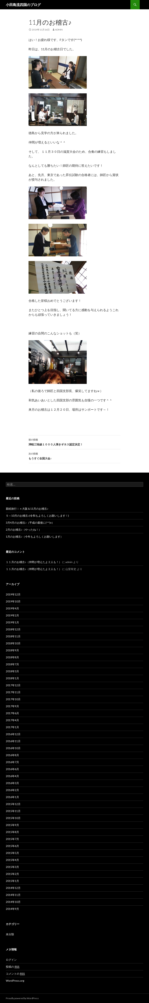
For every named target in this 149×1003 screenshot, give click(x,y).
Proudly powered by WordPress (22, 998)
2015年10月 (13, 818)
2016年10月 (13, 748)
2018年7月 (12, 664)
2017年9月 (12, 706)
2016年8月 (12, 755)
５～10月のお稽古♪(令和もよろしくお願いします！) (37, 515)
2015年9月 (12, 825)
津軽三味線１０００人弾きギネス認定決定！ (74, 441)
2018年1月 (12, 678)
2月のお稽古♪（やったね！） (23, 529)
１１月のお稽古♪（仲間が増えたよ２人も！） (34, 562)
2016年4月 (12, 776)
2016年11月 (13, 741)
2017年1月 (12, 727)
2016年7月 (12, 762)
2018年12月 (13, 629)
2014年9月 (12, 908)
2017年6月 (12, 713)
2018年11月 (13, 636)
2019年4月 (12, 608)
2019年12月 (13, 594)
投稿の (12, 966)
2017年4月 (12, 720)
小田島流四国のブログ (23, 5)
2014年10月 (13, 901)
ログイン (11, 959)
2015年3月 (12, 867)
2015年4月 (12, 860)
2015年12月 (13, 804)
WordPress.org (15, 980)
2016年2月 (12, 790)
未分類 (10, 934)
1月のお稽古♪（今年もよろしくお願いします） (34, 536)
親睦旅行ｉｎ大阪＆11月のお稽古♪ (27, 508)
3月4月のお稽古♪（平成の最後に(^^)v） (30, 522)
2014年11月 (13, 894)
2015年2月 (12, 873)
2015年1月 (12, 880)
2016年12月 (13, 734)
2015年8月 (12, 832)
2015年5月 (12, 853)
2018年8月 (12, 657)
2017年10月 (13, 699)
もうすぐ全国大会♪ (74, 455)
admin (59, 29)
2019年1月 (12, 622)
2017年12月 (13, 685)
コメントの (15, 973)
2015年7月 (12, 839)
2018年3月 (12, 671)
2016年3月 (12, 783)
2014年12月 (13, 887)
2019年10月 (13, 601)
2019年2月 (12, 615)
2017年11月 (13, 692)
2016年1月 (12, 797)
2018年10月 (13, 643)
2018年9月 (12, 650)
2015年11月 (13, 811)
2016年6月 (12, 769)
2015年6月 (12, 846)
